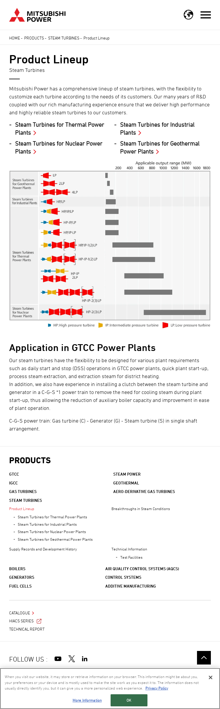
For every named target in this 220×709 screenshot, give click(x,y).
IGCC (13, 482)
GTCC (14, 473)
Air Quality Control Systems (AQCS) (142, 568)
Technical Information (129, 549)
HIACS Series (25, 620)
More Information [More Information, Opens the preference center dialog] (87, 700)
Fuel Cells (20, 585)
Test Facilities (131, 557)
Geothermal (126, 482)
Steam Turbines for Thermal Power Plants (52, 517)
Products (34, 37)
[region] (110, 688)
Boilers (17, 568)
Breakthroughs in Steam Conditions (140, 508)
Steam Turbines (63, 37)
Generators (21, 577)
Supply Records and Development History (43, 549)
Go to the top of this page (204, 658)
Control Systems (123, 577)
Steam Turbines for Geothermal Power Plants (55, 539)
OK (129, 700)
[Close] (210, 677)
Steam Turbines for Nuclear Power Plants (52, 531)
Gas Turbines (23, 491)
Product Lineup (21, 508)
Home (14, 37)
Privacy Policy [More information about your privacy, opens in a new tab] (156, 688)
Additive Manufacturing (130, 585)
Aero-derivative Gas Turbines (144, 491)
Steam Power (127, 473)
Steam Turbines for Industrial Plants (47, 524)
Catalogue (19, 612)
